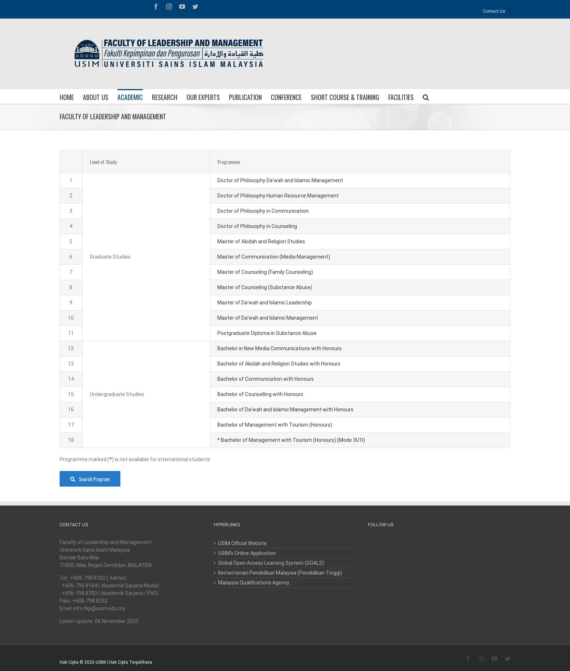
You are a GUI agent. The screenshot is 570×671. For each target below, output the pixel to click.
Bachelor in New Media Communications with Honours (279, 348)
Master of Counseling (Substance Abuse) (264, 287)
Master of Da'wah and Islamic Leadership (264, 302)
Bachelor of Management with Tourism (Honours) (274, 425)
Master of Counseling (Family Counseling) (265, 272)
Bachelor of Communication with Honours (265, 379)
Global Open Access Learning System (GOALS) (271, 563)
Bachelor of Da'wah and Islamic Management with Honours (285, 409)
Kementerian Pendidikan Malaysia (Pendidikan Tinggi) (280, 573)
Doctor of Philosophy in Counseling (257, 226)
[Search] (426, 96)
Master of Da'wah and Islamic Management (267, 318)
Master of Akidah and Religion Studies (261, 241)
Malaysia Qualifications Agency (253, 583)
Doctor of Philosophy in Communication (263, 211)
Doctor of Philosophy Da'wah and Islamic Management (280, 180)
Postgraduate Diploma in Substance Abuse (267, 333)
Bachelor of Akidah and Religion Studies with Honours (278, 364)
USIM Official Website (242, 543)
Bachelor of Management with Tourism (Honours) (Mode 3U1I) (293, 440)
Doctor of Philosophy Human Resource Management (278, 196)
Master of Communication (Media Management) (273, 257)
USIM (101, 662)
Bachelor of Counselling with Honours (260, 394)
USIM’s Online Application (247, 553)
